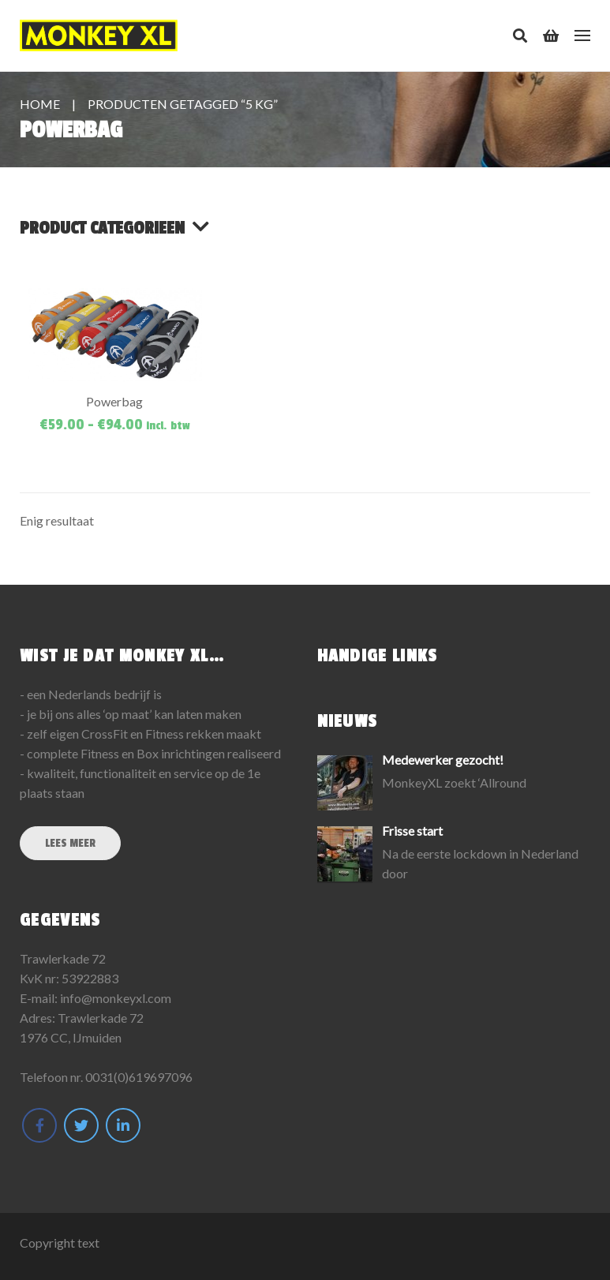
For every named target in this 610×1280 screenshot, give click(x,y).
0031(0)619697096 (139, 1076)
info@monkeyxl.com (115, 997)
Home (40, 103)
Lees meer (70, 843)
